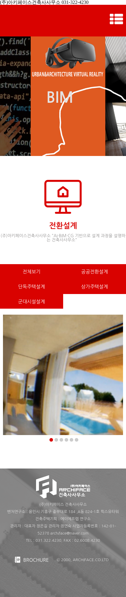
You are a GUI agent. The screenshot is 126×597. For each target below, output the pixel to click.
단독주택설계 (31, 286)
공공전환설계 (94, 271)
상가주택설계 (94, 286)
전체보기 (32, 271)
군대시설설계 (31, 301)
